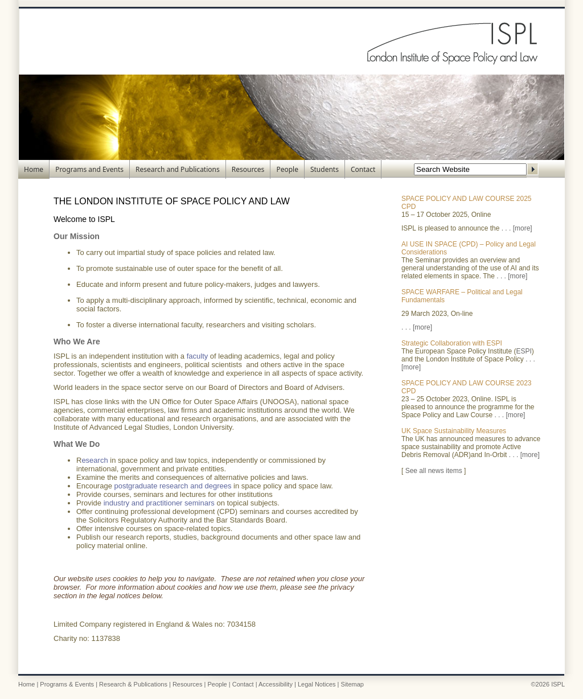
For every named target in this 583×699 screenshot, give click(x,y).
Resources (248, 169)
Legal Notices (317, 684)
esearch (94, 460)
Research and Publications (178, 169)
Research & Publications (133, 684)
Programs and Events (89, 169)
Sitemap (352, 684)
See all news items (433, 471)
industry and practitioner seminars (159, 503)
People (287, 169)
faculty (197, 356)
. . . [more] (517, 228)
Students (324, 169)
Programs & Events (67, 684)
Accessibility (275, 684)
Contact (363, 169)
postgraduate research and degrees (173, 486)
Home (33, 169)
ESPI (523, 351)
